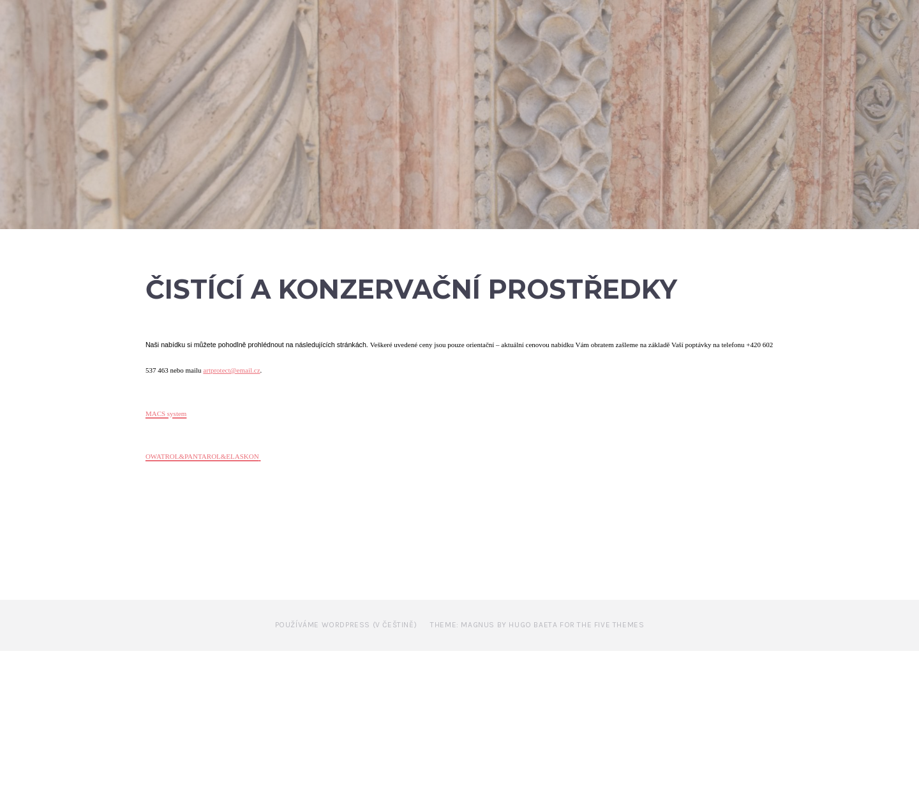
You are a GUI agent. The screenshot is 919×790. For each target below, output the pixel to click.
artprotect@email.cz (231, 510)
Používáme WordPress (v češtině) (346, 763)
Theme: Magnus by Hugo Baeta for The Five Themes (537, 763)
